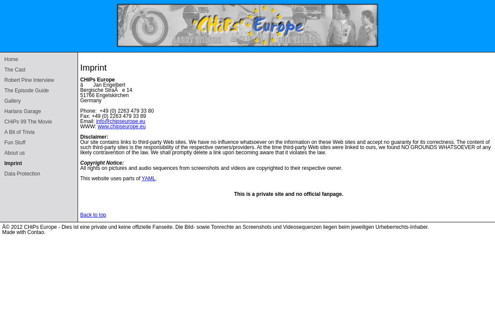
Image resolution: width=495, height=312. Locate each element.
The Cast (15, 69)
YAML (149, 179)
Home (11, 59)
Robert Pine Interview (29, 80)
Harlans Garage (22, 111)
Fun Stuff (14, 142)
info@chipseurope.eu (121, 121)
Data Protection (22, 173)
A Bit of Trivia (19, 132)
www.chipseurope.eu (122, 127)
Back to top (93, 215)
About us (14, 153)
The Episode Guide (26, 90)
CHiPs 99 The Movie (28, 121)
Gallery (12, 101)
